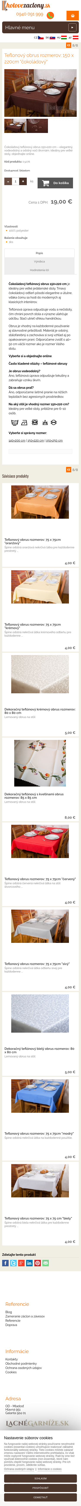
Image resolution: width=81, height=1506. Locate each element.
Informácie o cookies (50, 1469)
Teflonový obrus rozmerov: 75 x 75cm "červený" (40, 879)
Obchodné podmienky (21, 1363)
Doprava (11, 1325)
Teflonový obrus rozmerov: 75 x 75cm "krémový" (33, 626)
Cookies (11, 1372)
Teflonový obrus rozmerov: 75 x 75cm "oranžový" (33, 541)
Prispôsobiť (40, 1488)
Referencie (13, 1320)
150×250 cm (54, 440)
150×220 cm (36, 440)
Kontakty (11, 1359)
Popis (39, 253)
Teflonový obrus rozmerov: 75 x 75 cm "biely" (38, 1218)
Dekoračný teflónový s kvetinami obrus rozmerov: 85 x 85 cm (34, 796)
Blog (8, 1312)
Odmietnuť (40, 1497)
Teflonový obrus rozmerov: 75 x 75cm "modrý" (39, 1133)
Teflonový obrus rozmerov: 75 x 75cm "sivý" (37, 964)
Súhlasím (40, 1478)
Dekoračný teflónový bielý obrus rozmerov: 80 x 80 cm (40, 1050)
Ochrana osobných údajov (23, 1368)
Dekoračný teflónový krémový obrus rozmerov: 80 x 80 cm (40, 711)
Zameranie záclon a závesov (25, 1316)
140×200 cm (17, 440)
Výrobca (39, 261)
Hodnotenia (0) (39, 270)
